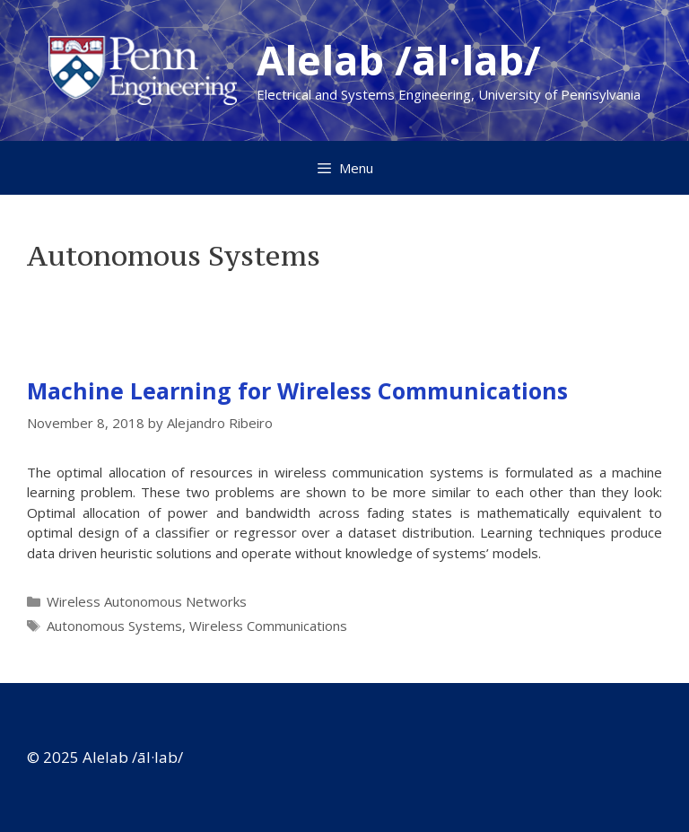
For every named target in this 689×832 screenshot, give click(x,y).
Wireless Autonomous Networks (147, 601)
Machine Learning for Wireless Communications (297, 390)
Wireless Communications (268, 626)
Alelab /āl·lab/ (399, 59)
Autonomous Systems (114, 626)
